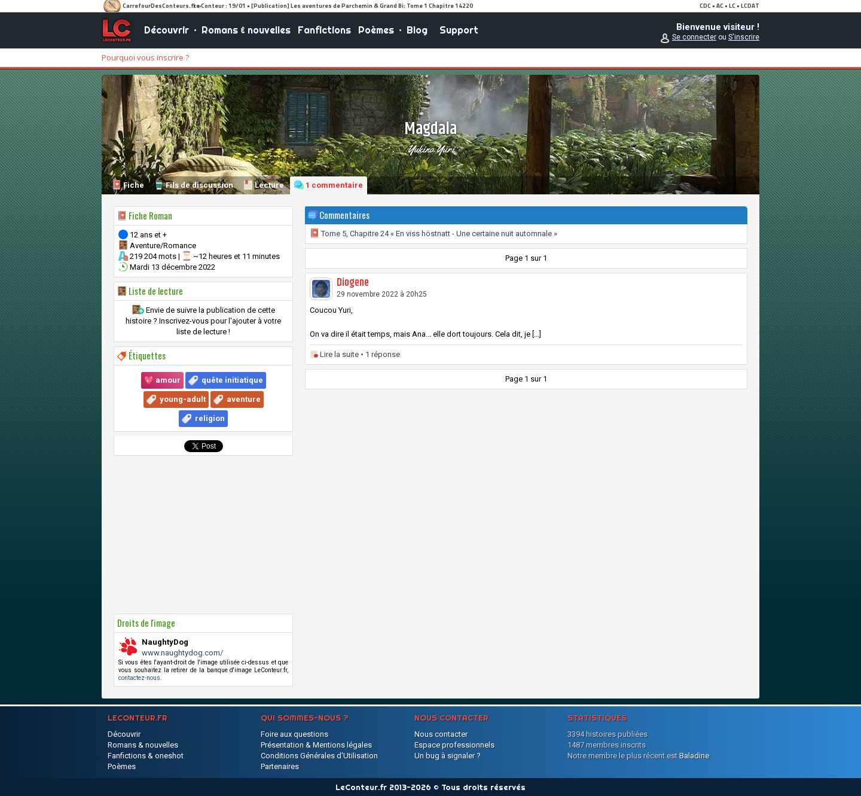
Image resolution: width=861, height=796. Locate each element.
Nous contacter (441, 734)
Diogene (353, 283)
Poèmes (376, 30)
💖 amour (162, 380)
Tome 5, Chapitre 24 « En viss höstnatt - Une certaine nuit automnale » (433, 233)
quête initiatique (232, 380)
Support (458, 30)
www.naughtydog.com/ (182, 652)
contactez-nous (139, 678)
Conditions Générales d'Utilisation (319, 755)
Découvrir (166, 30)
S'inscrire (743, 37)
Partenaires (280, 766)
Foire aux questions (294, 734)
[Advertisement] (203, 534)
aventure (244, 399)
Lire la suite (339, 354)
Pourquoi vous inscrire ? (145, 57)
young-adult (183, 399)
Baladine (694, 755)
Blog (417, 30)
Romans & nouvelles (246, 30)
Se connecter (694, 37)
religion (210, 418)
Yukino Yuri (430, 148)
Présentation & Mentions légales (316, 744)
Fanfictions (324, 30)
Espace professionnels (454, 744)
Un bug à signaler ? (447, 755)
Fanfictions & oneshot (146, 755)
